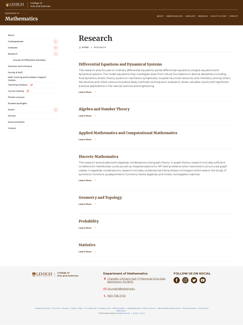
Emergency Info (104, 308)
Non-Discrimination (189, 308)
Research (203, 16)
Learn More (85, 92)
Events (11, 109)
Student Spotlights (17, 103)
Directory (65, 308)
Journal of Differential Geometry (29, 60)
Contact (233, 16)
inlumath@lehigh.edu (121, 288)
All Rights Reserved (123, 313)
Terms (143, 313)
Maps (80, 308)
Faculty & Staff (218, 16)
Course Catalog (18, 91)
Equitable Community (42, 308)
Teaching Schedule (20, 84)
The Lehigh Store (91, 308)
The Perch (56, 308)
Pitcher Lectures (16, 97)
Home (84, 47)
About (160, 16)
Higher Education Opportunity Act (168, 308)
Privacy (135, 313)
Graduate (190, 16)
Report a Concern (149, 308)
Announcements (16, 122)
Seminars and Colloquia (20, 66)
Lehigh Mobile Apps (133, 308)
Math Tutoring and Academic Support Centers (27, 78)
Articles (12, 116)
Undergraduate (174, 16)
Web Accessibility (118, 308)
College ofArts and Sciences (40, 4)
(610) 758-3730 (116, 295)
